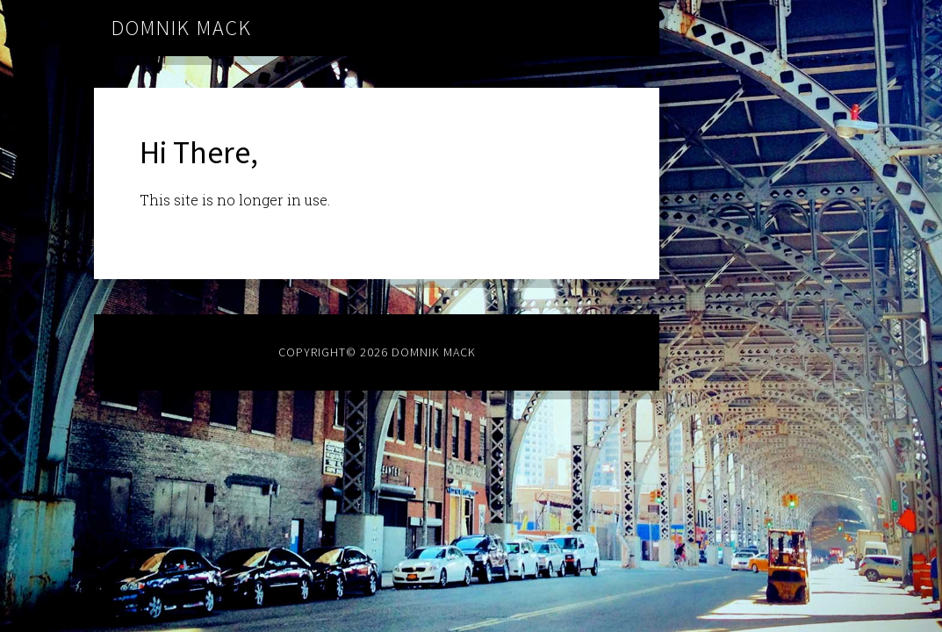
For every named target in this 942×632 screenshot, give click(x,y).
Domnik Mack (181, 27)
